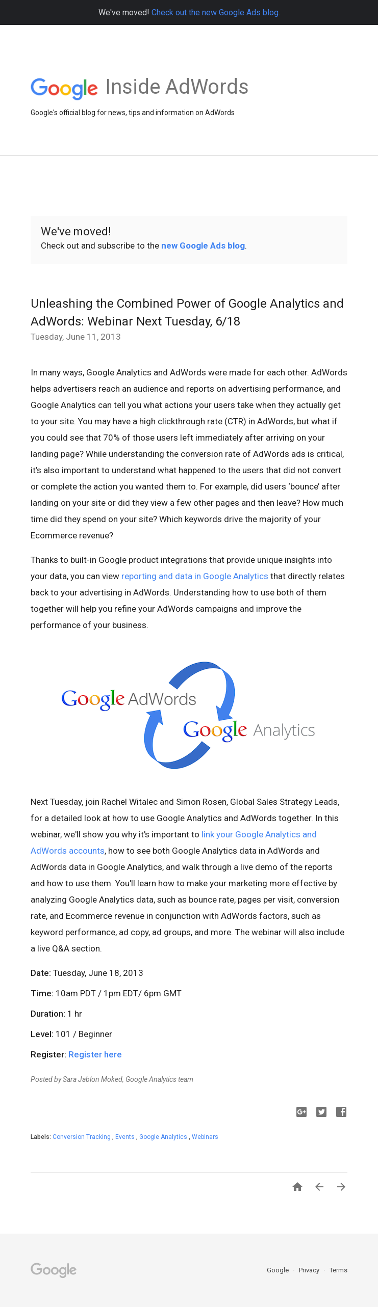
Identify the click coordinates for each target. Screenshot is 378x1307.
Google (278, 1270)
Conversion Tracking (82, 1136)
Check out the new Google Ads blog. (216, 12)
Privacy (310, 1270)
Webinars (205, 1136)
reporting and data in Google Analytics (194, 576)
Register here (95, 1054)
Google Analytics (164, 1136)
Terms (338, 1270)
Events (125, 1136)
